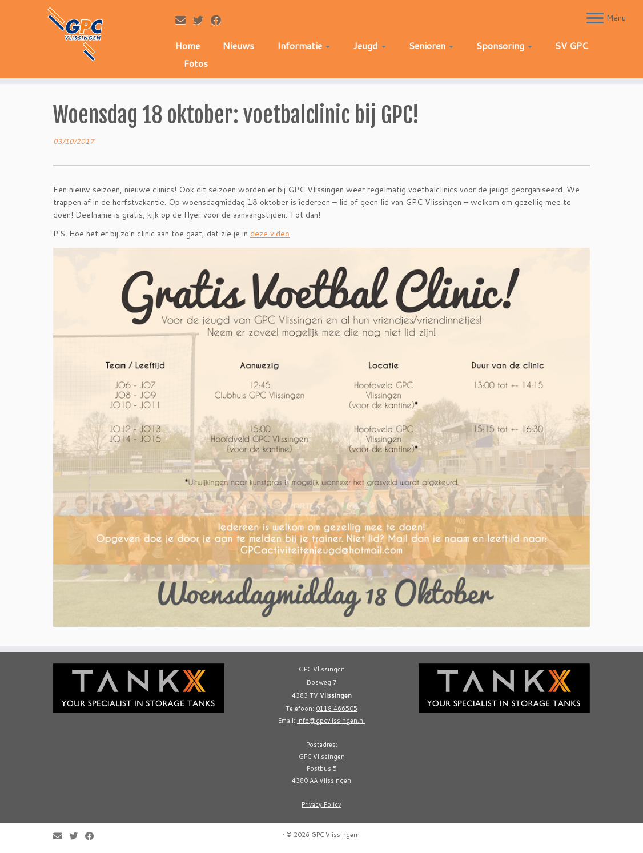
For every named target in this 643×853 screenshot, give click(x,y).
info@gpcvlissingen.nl (331, 720)
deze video (270, 233)
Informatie (303, 45)
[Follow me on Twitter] (202, 20)
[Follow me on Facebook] (219, 20)
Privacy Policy (321, 804)
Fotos (196, 63)
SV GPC (571, 45)
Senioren (431, 45)
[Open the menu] (595, 18)
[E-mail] (184, 20)
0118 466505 (336, 708)
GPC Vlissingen (334, 834)
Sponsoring (504, 45)
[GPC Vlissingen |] (75, 34)
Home (187, 45)
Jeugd (369, 45)
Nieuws (238, 45)
